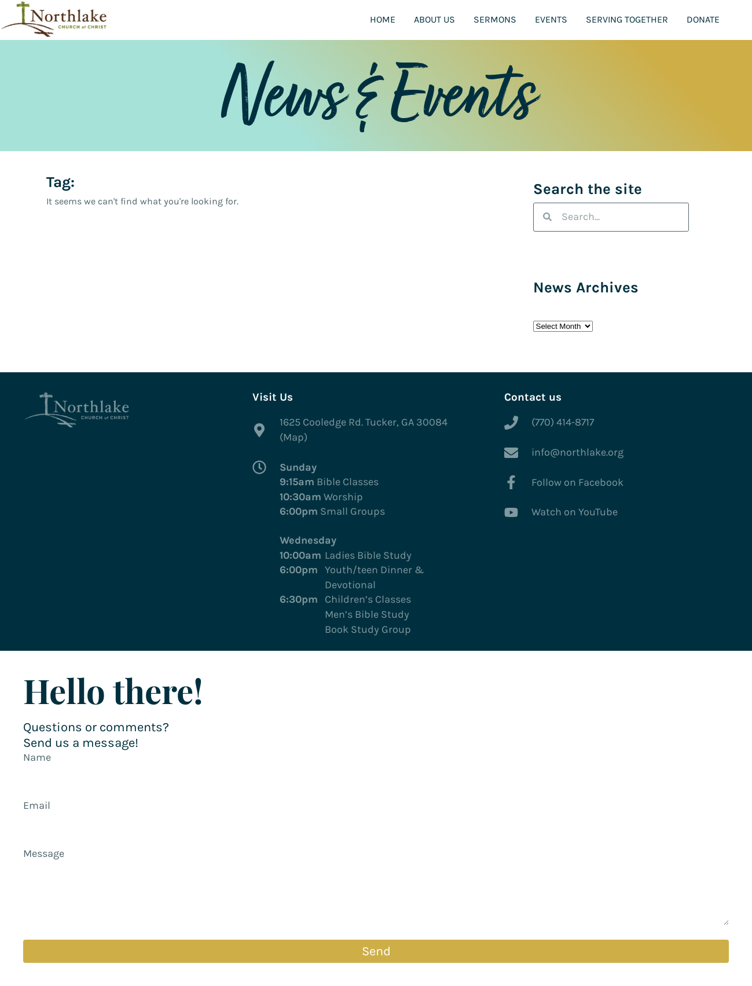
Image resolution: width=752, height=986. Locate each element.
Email (36, 805)
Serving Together (627, 19)
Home (382, 19)
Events (551, 19)
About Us (434, 19)
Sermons (495, 19)
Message (43, 853)
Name (37, 757)
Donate (703, 19)
